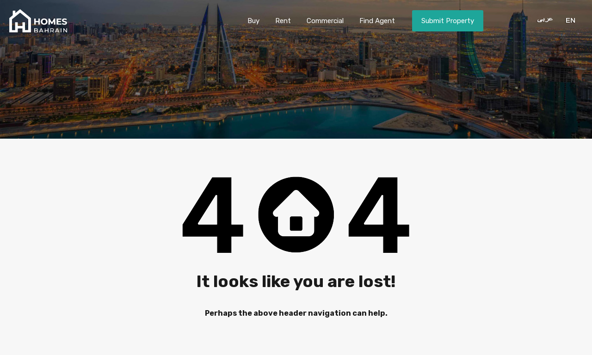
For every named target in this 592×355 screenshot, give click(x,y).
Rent (283, 21)
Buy (253, 21)
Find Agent (377, 21)
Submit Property (447, 21)
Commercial (325, 21)
